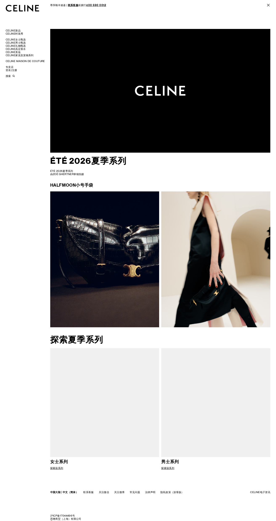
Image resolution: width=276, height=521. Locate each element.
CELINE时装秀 (14, 33)
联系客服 (88, 492)
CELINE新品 (13, 30)
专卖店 (9, 67)
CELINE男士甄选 (16, 42)
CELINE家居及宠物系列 (20, 55)
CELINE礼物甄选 (16, 45)
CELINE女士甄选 (16, 39)
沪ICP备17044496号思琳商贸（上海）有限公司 (65, 517)
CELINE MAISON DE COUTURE (25, 61)
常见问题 (135, 492)
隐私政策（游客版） (172, 492)
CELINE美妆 (13, 52)
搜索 (8, 76)
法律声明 (150, 492)
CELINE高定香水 (16, 49)
